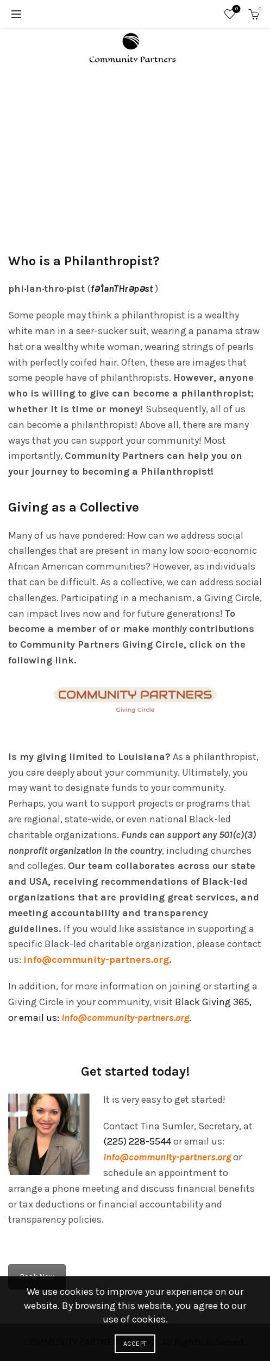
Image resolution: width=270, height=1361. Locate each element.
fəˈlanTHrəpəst (122, 289)
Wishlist (235, 9)
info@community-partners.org (125, 1018)
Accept (135, 1343)
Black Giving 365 (212, 1002)
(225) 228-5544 (137, 1141)
